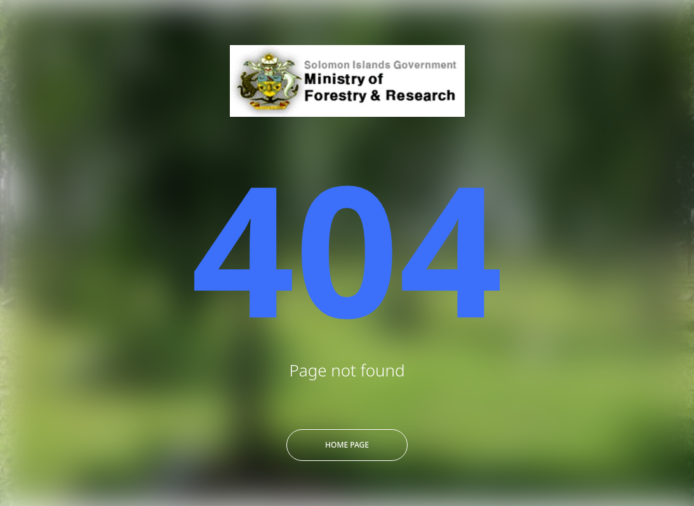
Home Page (347, 444)
